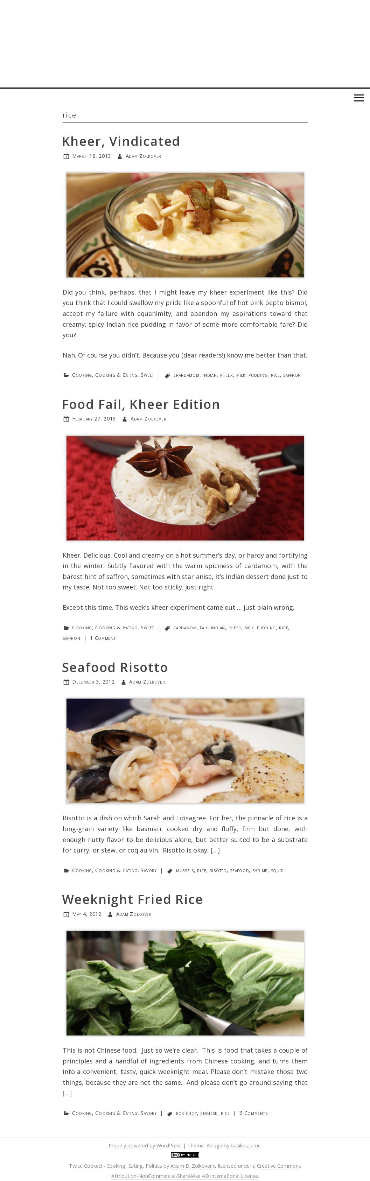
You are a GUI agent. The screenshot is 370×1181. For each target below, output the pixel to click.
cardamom (185, 627)
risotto (218, 870)
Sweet (147, 375)
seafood (239, 870)
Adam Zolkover (143, 156)
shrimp (259, 870)
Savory (148, 870)
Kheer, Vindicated (121, 141)
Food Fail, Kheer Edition (141, 404)
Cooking (82, 375)
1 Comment (103, 638)
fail (204, 627)
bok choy (186, 1113)
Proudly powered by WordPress (145, 1145)
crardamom (186, 375)
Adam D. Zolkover (191, 1165)
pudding (258, 375)
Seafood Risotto (115, 667)
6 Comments (253, 1113)
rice (275, 375)
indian (210, 375)
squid (277, 870)
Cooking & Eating (116, 375)
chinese (208, 1113)
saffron (292, 375)
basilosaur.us (245, 1145)
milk (240, 375)
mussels (185, 870)
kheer (226, 375)
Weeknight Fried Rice (132, 899)
